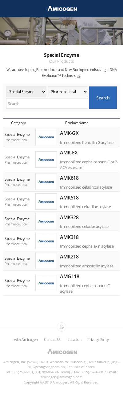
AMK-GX (69, 133)
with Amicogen (26, 339)
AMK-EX (68, 152)
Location (74, 339)
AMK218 (69, 256)
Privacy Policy (98, 339)
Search (102, 98)
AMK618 (69, 177)
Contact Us (53, 339)
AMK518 (69, 197)
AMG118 (69, 276)
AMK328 (69, 217)
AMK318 (69, 236)
